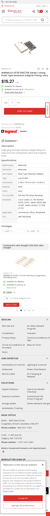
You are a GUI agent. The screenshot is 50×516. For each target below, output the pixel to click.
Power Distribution (36, 369)
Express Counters (11, 396)
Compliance (8, 333)
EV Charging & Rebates (34, 375)
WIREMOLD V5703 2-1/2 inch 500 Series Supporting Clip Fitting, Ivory (24, 276)
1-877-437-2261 (11, 2)
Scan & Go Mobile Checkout (36, 390)
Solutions (25, 382)
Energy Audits (9, 403)
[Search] (25, 20)
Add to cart (25, 111)
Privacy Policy (9, 337)
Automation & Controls (13, 364)
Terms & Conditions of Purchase (13, 346)
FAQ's (5, 352)
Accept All (23, 498)
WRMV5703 (8, 273)
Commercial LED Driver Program (35, 397)
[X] (43, 465)
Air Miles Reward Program (35, 327)
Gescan (25, 319)
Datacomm (7, 369)
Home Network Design (38, 403)
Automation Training (12, 408)
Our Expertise (25, 358)
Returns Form (34, 345)
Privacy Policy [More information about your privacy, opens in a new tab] (8, 491)
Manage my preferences (23, 505)
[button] (17, 310)
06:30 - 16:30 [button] (41, 6)
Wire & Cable (8, 374)
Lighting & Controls (37, 364)
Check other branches (13, 92)
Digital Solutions (10, 389)
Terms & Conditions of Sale (38, 339)
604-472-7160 (25, 427)
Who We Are (8, 326)
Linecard (31, 333)
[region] (23, 487)
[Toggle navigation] (3, 11)
